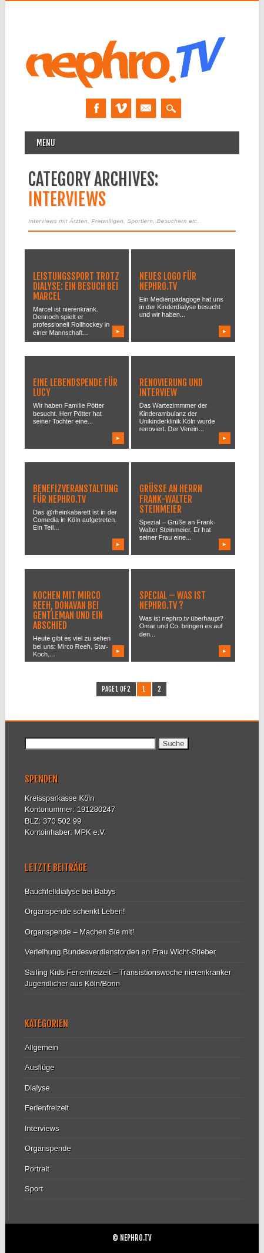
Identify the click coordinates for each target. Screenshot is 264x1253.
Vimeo (121, 108)
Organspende (48, 1148)
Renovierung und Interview (171, 387)
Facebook (96, 108)
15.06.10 (153, 582)
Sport (34, 1188)
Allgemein (41, 1047)
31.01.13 (47, 262)
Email (146, 108)
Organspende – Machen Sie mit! (79, 931)
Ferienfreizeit (47, 1107)
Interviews (42, 1128)
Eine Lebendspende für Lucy (75, 387)
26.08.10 (153, 475)
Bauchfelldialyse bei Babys (70, 891)
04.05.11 (153, 369)
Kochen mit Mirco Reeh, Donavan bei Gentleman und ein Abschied (68, 610)
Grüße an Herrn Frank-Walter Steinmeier (170, 498)
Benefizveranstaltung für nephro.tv (75, 493)
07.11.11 (153, 262)
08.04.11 (47, 475)
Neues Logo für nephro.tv (167, 281)
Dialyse (37, 1087)
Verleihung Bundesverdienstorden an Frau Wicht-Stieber (120, 951)
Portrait (37, 1168)
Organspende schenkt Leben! (75, 911)
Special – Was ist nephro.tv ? (172, 600)
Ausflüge (40, 1067)
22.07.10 (47, 582)
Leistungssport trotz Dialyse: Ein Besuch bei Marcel (76, 286)
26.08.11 (47, 369)
